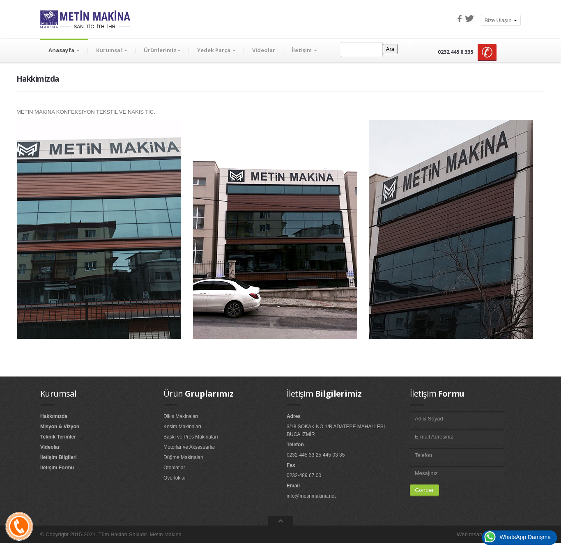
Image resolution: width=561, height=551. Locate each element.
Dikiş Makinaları (180, 416)
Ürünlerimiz (162, 50)
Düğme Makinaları (183, 457)
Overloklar (174, 478)
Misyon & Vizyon (59, 426)
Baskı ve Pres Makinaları (190, 437)
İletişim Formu (57, 468)
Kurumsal (111, 50)
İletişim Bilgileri (58, 457)
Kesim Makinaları (182, 426)
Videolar (263, 50)
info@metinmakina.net (311, 496)
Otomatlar (174, 468)
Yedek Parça (216, 50)
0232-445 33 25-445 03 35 (316, 455)
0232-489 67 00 (304, 475)
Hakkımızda (53, 416)
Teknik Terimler (58, 437)
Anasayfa (64, 50)
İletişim (304, 50)
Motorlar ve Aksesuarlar (189, 447)
